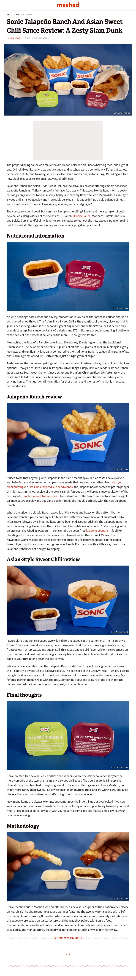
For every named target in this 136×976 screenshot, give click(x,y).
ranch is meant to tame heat (40, 496)
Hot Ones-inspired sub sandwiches (51, 487)
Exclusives (13, 15)
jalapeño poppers (97, 530)
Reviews (27, 15)
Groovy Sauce (81, 216)
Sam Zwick (15, 38)
